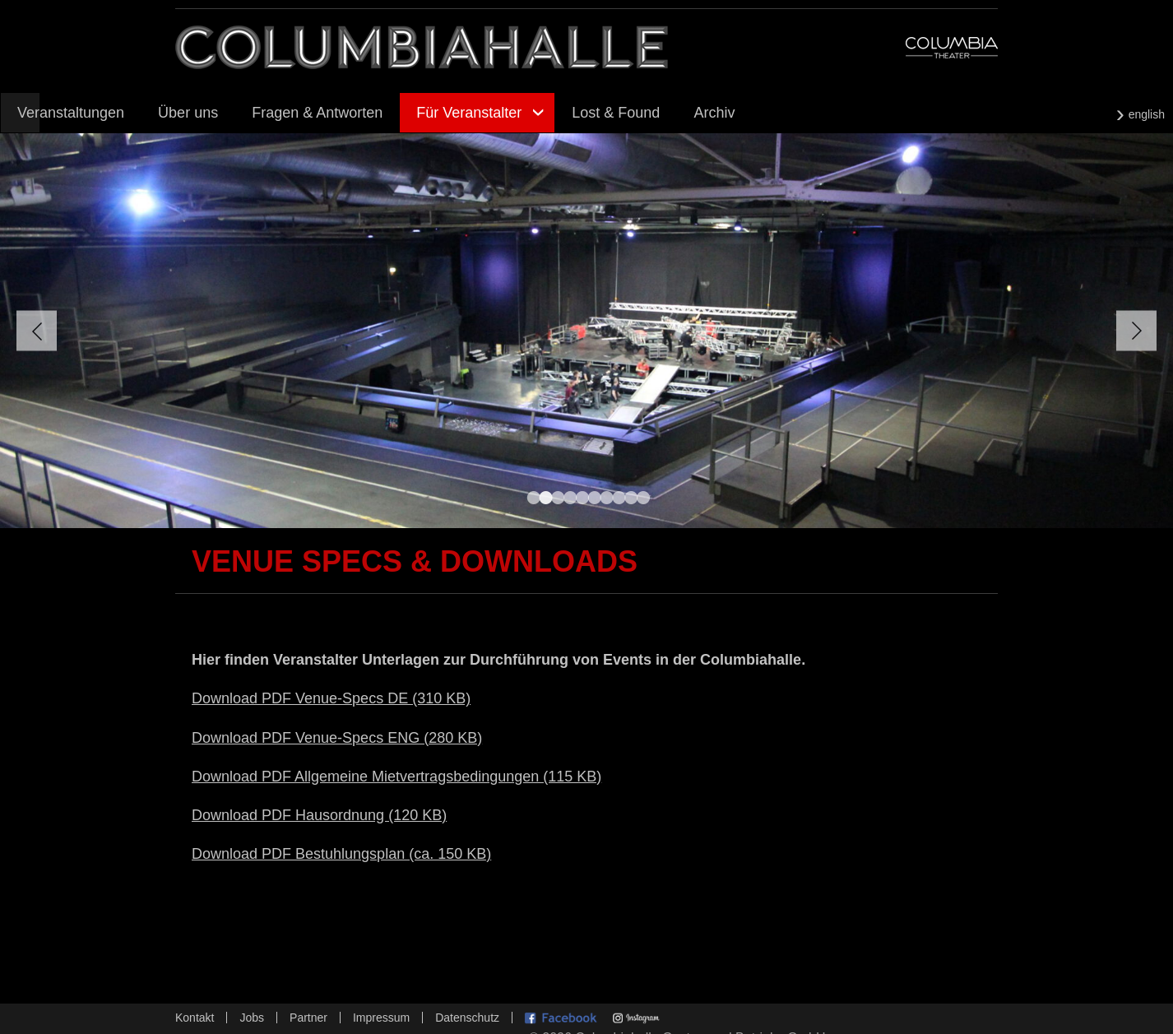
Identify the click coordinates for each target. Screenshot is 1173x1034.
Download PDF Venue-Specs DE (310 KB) (331, 698)
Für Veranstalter (469, 112)
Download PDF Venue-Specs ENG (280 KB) (337, 738)
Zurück (36, 331)
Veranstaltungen (70, 112)
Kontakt (194, 1017)
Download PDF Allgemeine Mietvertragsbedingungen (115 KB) (396, 776)
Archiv (714, 112)
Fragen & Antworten (317, 112)
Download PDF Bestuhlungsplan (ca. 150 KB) (341, 854)
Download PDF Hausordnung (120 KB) (319, 815)
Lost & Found (616, 112)
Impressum (381, 1017)
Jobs (251, 1017)
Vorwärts (1136, 331)
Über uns (188, 112)
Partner (308, 1017)
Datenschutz (467, 1017)
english (1147, 114)
